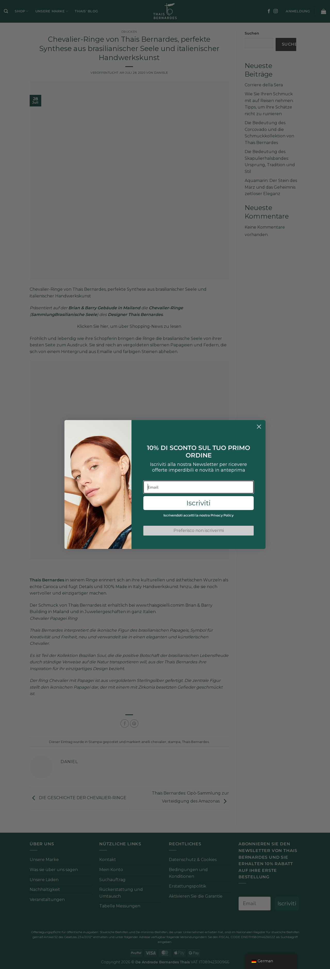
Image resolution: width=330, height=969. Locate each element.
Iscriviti (198, 503)
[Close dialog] (258, 426)
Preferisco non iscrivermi (199, 530)
